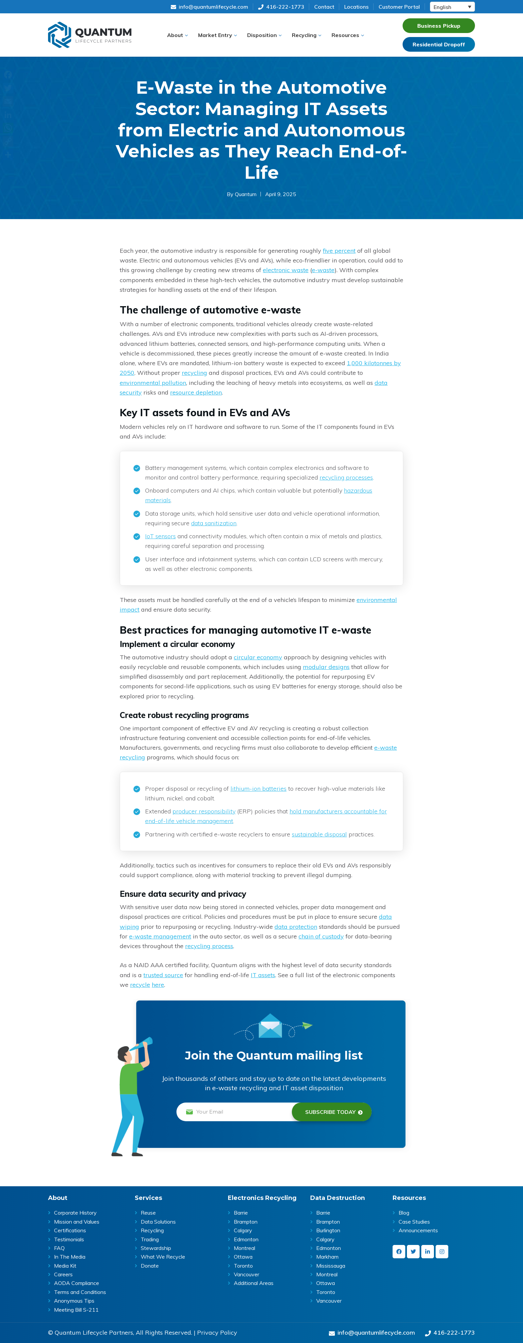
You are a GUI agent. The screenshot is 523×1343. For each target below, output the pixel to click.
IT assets (263, 975)
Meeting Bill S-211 (76, 1309)
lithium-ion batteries (258, 788)
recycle (140, 984)
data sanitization (213, 523)
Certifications (70, 1230)
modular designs (326, 667)
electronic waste (286, 270)
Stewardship (156, 1248)
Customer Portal (399, 6)
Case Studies (414, 1221)
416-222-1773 (281, 6)
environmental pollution (153, 383)
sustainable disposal (319, 834)
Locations (356, 6)
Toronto (243, 1265)
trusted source (163, 975)
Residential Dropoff (439, 44)
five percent (339, 250)
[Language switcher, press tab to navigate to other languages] (452, 7)
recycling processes (346, 477)
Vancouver (246, 1274)
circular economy (258, 657)
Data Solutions (158, 1221)
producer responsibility (203, 811)
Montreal (244, 1248)
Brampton (245, 1221)
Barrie (241, 1212)
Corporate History (75, 1212)
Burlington (328, 1230)
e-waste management (160, 936)
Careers (63, 1274)
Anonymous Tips (74, 1300)
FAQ (59, 1248)
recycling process (209, 946)
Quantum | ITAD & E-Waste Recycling (89, 35)
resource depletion (196, 392)
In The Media (69, 1256)
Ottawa (243, 1256)
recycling (194, 373)
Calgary (243, 1230)
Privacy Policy (217, 1333)
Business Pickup (438, 25)
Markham (327, 1256)
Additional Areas (254, 1283)
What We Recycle (163, 1256)
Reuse (148, 1212)
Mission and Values (76, 1221)
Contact (324, 6)
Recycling (152, 1230)
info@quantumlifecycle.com (209, 6)
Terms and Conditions (80, 1292)
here (158, 984)
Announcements (418, 1230)
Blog (404, 1212)
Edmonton (246, 1239)
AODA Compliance (76, 1283)
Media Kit (65, 1265)
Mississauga (330, 1265)
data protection (296, 926)
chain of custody (321, 936)
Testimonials (69, 1239)
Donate (150, 1265)
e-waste (323, 270)
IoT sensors (160, 536)
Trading (150, 1239)
